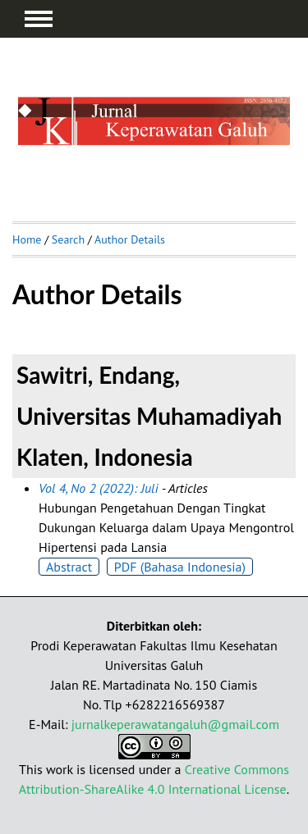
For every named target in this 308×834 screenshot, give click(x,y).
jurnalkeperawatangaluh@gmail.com (175, 724)
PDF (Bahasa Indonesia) (180, 566)
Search (68, 239)
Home (26, 239)
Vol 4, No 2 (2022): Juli (99, 488)
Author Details (129, 239)
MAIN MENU (39, 19)
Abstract (69, 566)
